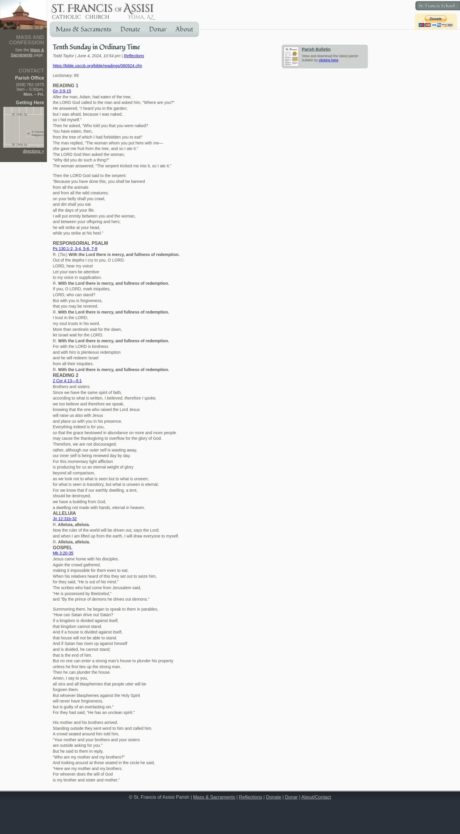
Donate (130, 29)
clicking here (328, 60)
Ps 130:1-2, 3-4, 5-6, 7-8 (75, 248)
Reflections (134, 55)
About (184, 29)
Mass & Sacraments (83, 29)
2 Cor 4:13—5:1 (67, 380)
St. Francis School (437, 6)
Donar (158, 29)
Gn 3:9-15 (62, 91)
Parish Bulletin (316, 49)
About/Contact (316, 797)
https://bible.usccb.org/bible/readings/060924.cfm (97, 65)
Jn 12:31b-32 (65, 518)
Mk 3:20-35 (63, 553)
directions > (23, 149)
